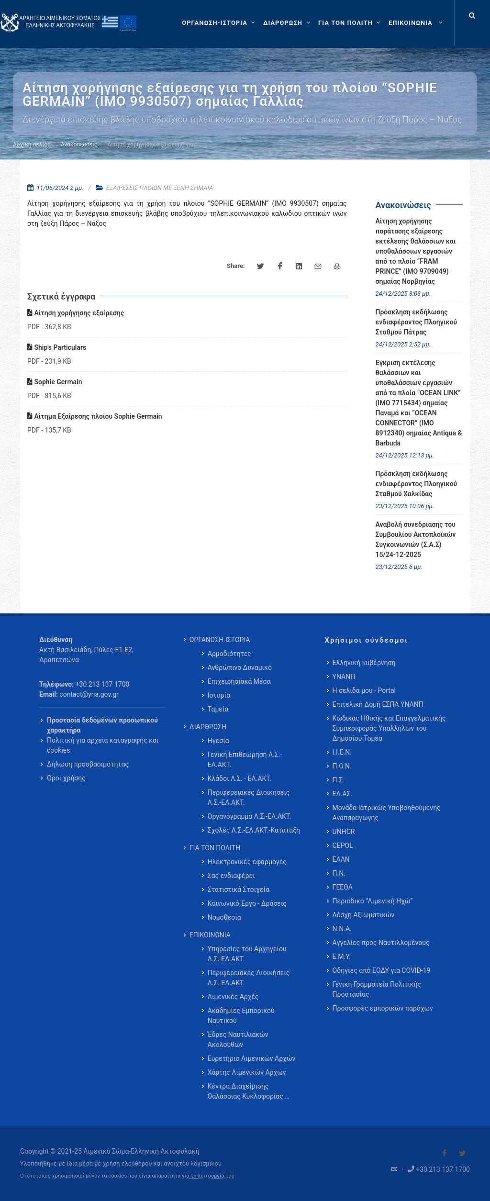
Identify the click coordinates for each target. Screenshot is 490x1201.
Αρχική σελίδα (32, 144)
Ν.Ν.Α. (342, 929)
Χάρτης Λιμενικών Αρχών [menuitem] (247, 1072)
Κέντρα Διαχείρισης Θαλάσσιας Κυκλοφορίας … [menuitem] (249, 1091)
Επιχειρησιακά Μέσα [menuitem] (239, 681)
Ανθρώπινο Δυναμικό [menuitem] (240, 667)
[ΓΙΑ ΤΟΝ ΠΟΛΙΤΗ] (350, 23)
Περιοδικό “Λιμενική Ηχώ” (373, 901)
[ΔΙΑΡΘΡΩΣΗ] (288, 23)
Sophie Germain (54, 382)
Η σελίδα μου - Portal (364, 690)
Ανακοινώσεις (79, 144)
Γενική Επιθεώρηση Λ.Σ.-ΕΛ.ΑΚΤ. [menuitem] (245, 759)
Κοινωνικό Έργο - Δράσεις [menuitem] (247, 903)
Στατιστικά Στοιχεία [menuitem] (238, 889)
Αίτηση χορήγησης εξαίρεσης (75, 313)
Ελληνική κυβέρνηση (364, 663)
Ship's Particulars (56, 347)
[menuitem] (416, 23)
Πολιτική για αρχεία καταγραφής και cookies (102, 745)
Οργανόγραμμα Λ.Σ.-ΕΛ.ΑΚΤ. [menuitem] (249, 816)
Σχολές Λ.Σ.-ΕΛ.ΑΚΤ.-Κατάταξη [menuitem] (254, 830)
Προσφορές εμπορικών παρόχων (383, 1008)
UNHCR (344, 831)
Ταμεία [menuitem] (218, 709)
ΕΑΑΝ (341, 859)
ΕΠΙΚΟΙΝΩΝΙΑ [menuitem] (210, 935)
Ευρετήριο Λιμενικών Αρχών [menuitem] (251, 1058)
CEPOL (343, 845)
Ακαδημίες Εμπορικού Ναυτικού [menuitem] (241, 1015)
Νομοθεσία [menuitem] (224, 917)
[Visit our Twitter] (462, 1153)
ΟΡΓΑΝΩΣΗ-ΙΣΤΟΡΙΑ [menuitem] (219, 640)
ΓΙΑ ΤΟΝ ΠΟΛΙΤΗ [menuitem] (214, 848)
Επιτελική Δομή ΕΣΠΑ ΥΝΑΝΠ (378, 704)
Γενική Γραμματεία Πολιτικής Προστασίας (377, 989)
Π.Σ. (339, 780)
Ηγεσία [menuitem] (218, 741)
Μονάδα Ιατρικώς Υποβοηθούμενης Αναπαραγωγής (387, 813)
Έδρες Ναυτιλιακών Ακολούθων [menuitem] (238, 1039)
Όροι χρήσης (66, 778)
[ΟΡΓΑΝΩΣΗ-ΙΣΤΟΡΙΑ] (219, 23)
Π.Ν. (339, 873)
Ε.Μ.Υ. (342, 956)
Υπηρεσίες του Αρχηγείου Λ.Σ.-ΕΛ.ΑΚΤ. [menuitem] (247, 954)
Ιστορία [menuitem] (219, 695)
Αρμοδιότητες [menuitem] (229, 653)
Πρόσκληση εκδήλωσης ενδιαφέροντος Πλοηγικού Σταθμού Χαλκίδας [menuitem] (416, 484)
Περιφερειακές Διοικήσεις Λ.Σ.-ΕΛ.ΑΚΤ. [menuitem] (249, 797)
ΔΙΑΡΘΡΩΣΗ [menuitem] (207, 727)
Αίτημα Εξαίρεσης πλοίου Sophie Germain (94, 416)
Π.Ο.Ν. (342, 766)
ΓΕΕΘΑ (343, 887)
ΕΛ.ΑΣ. (343, 794)
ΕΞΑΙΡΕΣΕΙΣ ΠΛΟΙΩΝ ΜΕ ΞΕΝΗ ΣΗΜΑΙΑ (159, 187)
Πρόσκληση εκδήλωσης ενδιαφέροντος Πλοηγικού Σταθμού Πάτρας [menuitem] (416, 322)
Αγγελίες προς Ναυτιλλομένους (381, 942)
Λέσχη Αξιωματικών (364, 915)
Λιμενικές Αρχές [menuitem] (233, 997)
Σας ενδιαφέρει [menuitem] (231, 875)
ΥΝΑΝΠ (344, 676)
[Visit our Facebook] (444, 1153)
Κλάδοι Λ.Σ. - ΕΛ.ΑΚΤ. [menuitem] (239, 778)
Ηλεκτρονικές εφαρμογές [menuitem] (247, 862)
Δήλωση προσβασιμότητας (88, 764)
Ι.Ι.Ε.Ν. (342, 752)
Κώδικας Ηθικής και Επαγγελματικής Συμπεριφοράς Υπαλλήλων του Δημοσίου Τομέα (389, 728)
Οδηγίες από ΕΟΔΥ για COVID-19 (382, 970)
